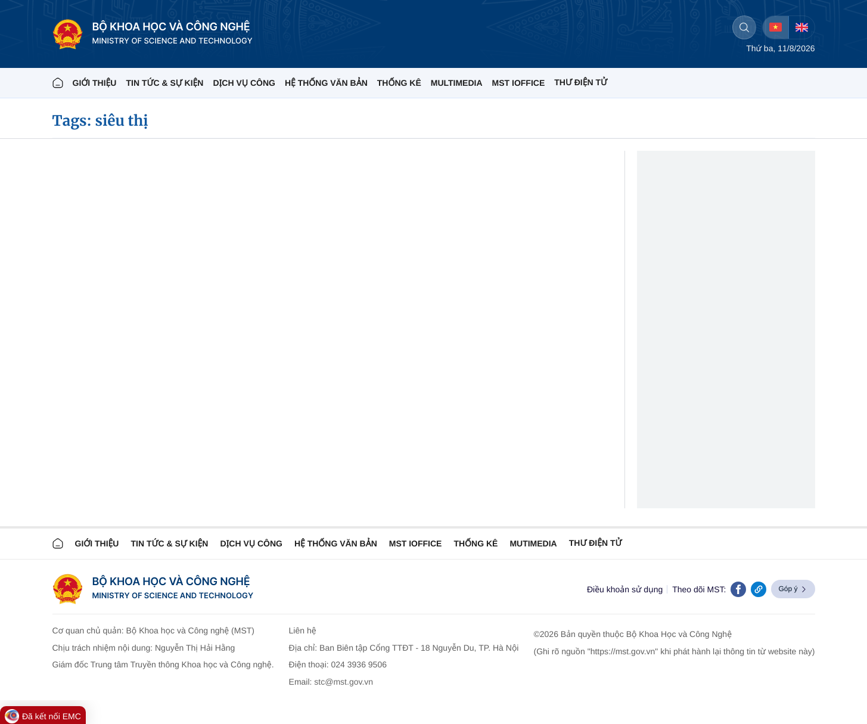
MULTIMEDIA (457, 83)
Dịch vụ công (244, 83)
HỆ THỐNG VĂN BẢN (326, 83)
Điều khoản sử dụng (625, 589)
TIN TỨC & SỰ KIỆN (164, 83)
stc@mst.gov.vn (343, 681)
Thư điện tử (595, 543)
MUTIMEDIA (533, 543)
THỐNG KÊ (399, 83)
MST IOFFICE (518, 83)
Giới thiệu (95, 83)
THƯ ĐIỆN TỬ (580, 82)
